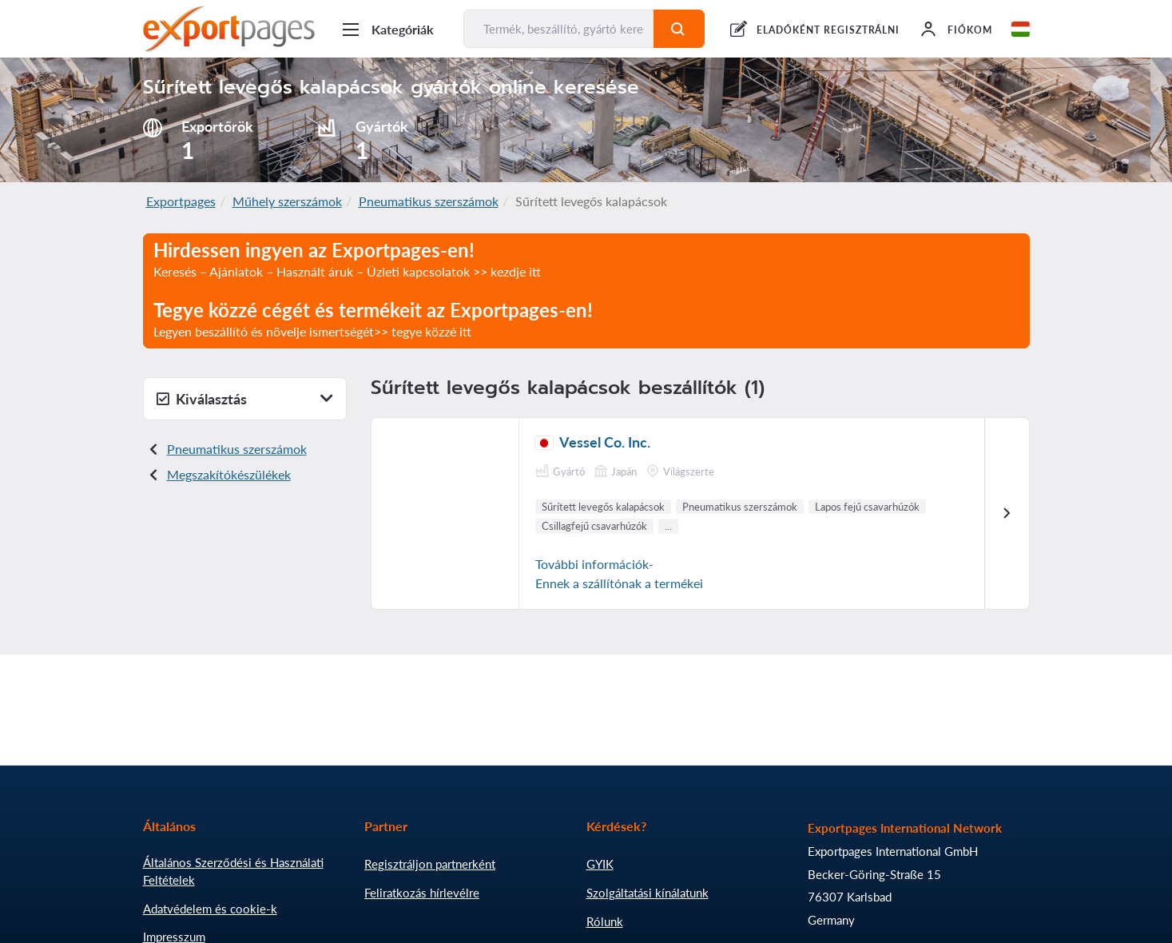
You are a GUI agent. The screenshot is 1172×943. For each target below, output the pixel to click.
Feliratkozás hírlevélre (421, 892)
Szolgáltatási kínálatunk (647, 892)
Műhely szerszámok (287, 201)
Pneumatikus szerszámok (429, 201)
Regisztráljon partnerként (429, 864)
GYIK (600, 864)
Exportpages (181, 201)
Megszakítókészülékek (229, 474)
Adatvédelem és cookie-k (210, 908)
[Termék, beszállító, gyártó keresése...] (559, 29)
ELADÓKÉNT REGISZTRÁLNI (828, 30)
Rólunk (604, 921)
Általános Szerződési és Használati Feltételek (233, 871)
